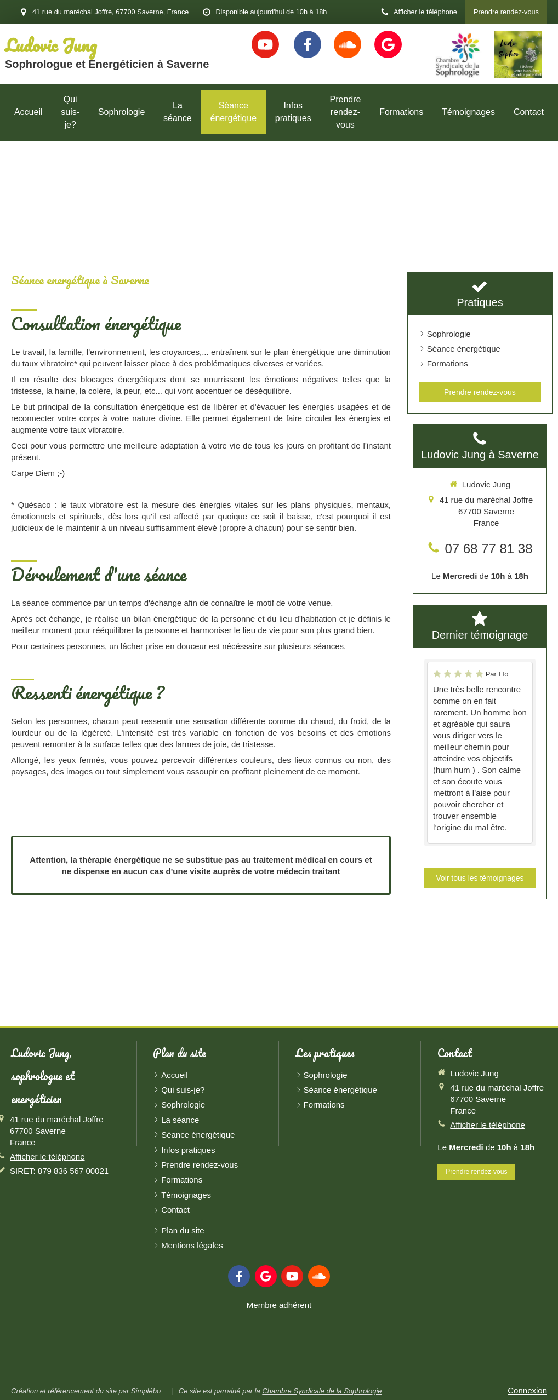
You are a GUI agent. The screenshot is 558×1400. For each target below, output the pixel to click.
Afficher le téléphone (425, 12)
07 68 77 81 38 (488, 548)
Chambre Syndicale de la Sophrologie (322, 1391)
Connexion (527, 1390)
